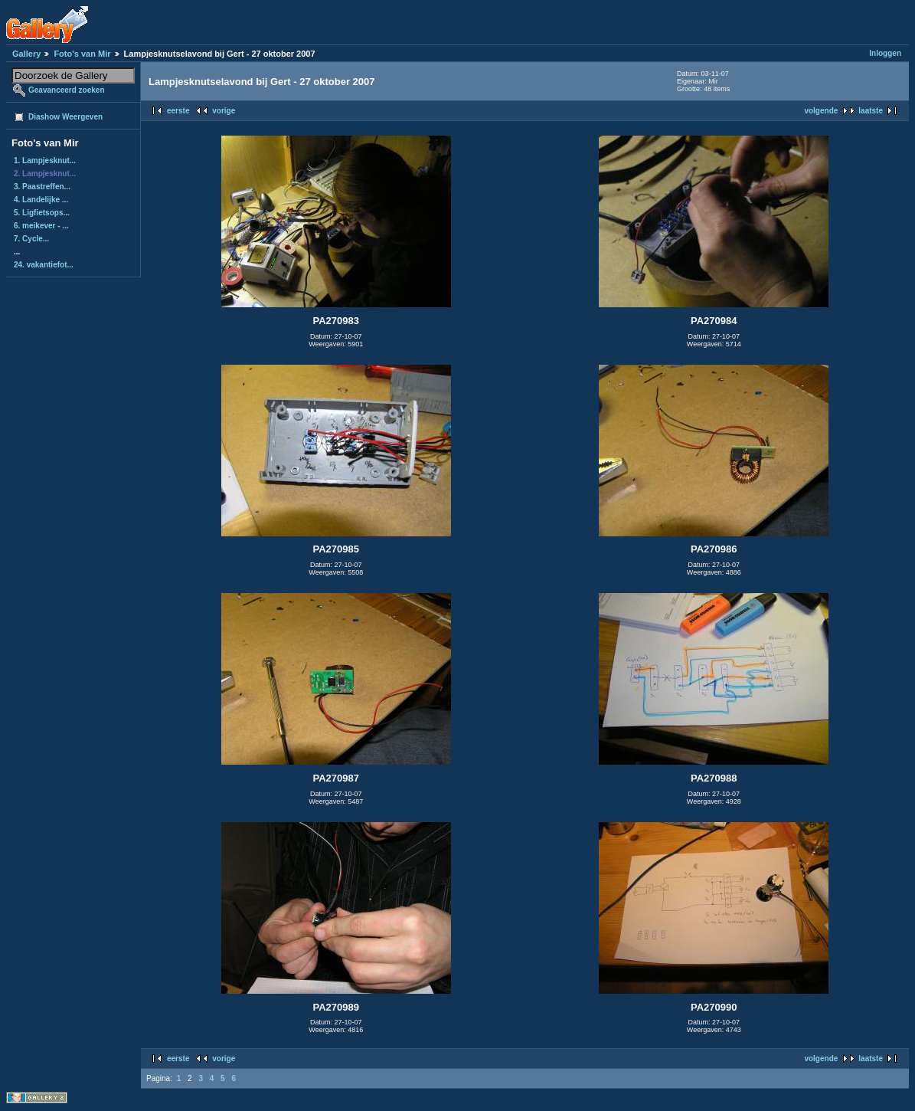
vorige (223, 111)
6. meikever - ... (41, 225)
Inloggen (885, 53)
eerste (178, 111)
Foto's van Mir (82, 53)
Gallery (26, 53)
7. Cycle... (31, 238)
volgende (821, 111)
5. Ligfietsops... (42, 212)
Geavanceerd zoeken (66, 90)
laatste (870, 111)
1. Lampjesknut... (45, 160)
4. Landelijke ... (41, 199)
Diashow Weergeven (65, 117)
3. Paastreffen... (42, 186)
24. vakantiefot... (44, 265)
